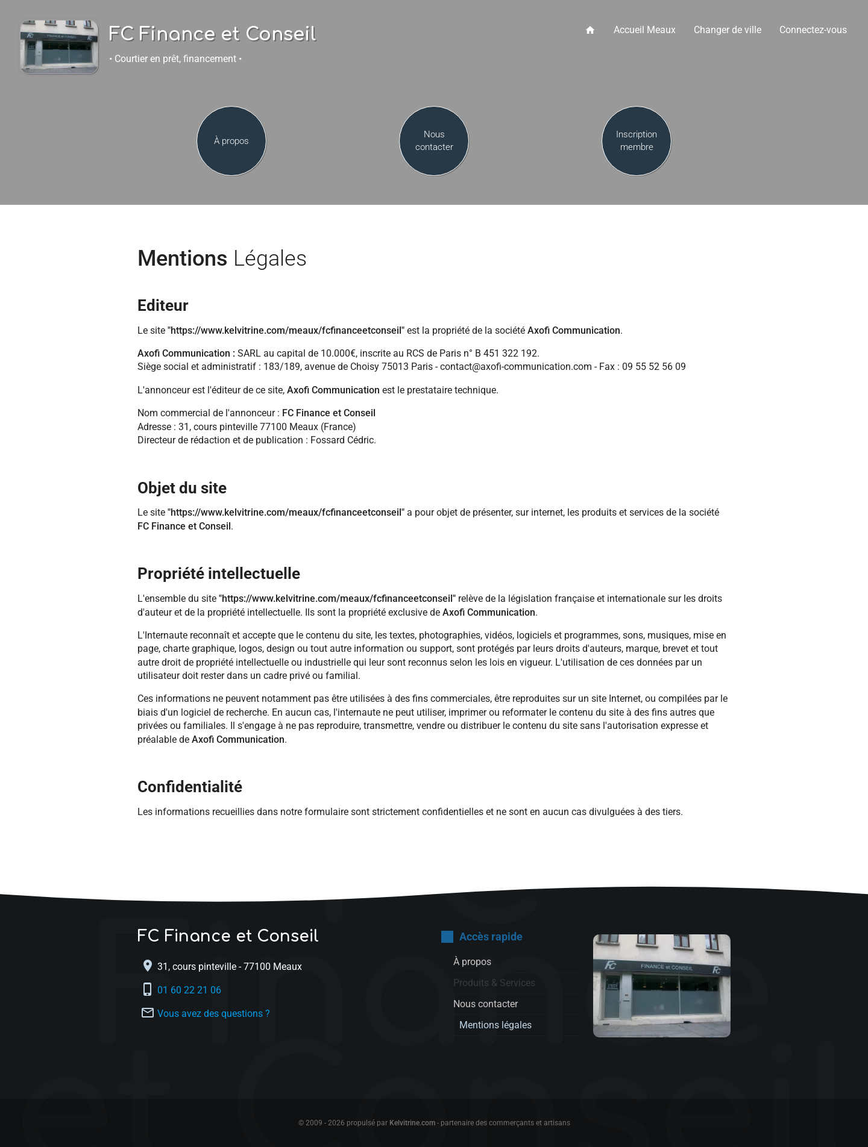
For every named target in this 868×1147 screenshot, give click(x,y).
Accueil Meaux (645, 30)
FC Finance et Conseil (212, 35)
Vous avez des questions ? (213, 1013)
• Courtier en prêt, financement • (175, 58)
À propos (231, 141)
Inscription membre (636, 140)
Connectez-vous (813, 30)
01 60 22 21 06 (190, 990)
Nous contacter (434, 140)
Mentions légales (495, 1025)
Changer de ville (727, 30)
